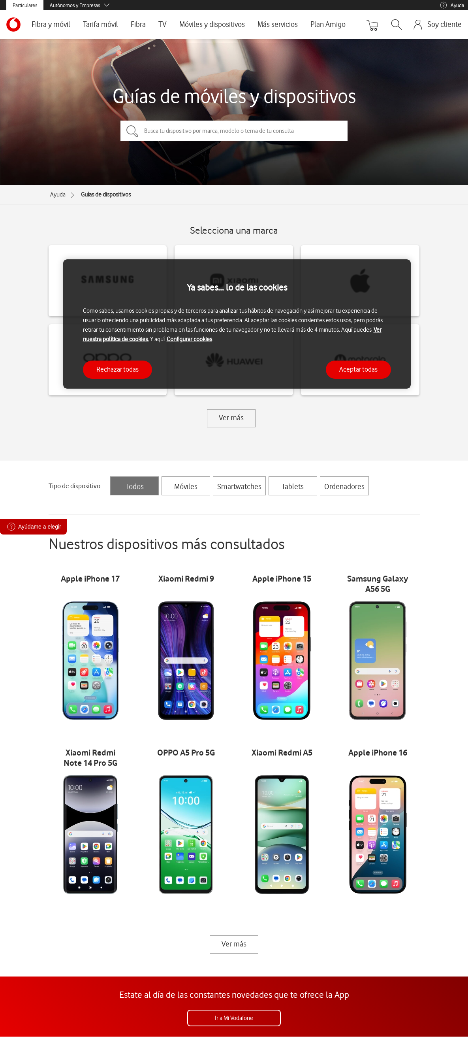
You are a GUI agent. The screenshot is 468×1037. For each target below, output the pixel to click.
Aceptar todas (358, 369)
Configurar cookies (189, 339)
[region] (237, 324)
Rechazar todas (117, 369)
